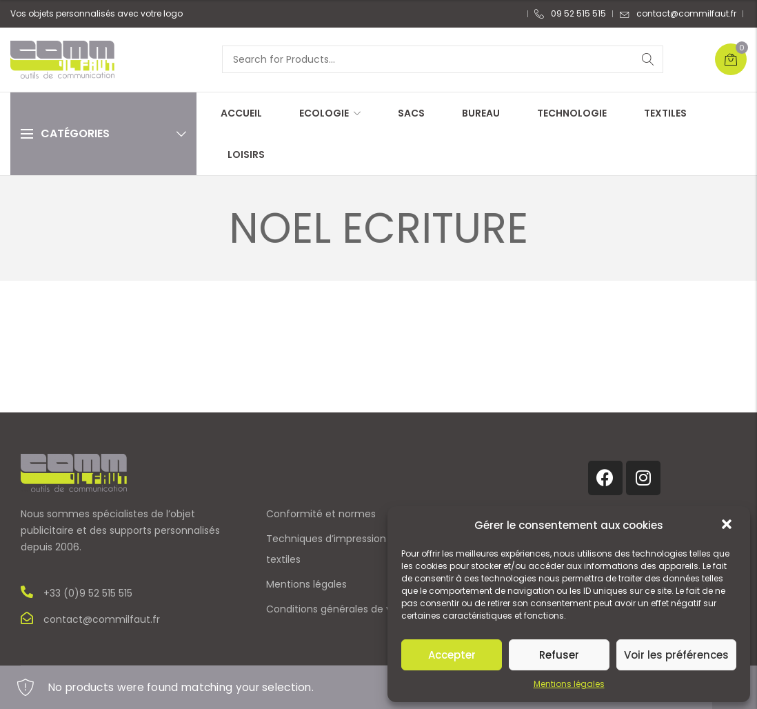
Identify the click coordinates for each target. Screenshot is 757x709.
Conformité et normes (321, 514)
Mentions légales (569, 684)
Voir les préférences (676, 655)
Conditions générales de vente (340, 609)
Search (648, 59)
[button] (728, 525)
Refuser (559, 655)
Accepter (452, 655)
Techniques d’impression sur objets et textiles (357, 549)
